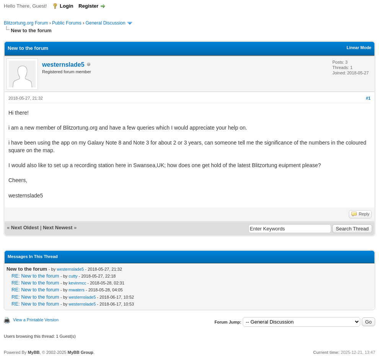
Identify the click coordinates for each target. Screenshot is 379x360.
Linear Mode (358, 47)
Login (66, 6)
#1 (368, 98)
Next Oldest (25, 227)
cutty (73, 276)
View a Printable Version (36, 319)
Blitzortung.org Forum (26, 23)
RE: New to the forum (35, 276)
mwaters (77, 290)
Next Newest (57, 227)
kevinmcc (77, 283)
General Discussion (105, 23)
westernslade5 (63, 64)
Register (88, 6)
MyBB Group (80, 352)
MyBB (33, 352)
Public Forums (67, 23)
